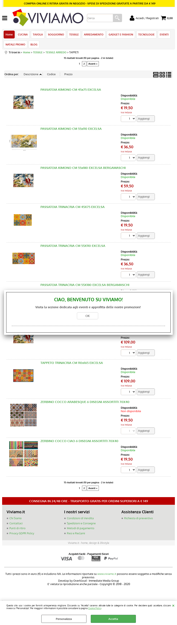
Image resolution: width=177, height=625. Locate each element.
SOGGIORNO (56, 34)
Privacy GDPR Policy (21, 533)
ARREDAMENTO (94, 34)
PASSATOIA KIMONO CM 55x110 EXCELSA (71, 129)
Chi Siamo (15, 518)
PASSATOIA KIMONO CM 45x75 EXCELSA (70, 90)
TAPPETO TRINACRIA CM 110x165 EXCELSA (71, 363)
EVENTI (164, 34)
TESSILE (74, 34)
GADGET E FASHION (121, 34)
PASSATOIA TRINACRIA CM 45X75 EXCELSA (72, 207)
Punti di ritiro (17, 528)
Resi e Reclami (76, 533)
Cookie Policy (94, 608)
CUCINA (23, 34)
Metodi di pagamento (80, 528)
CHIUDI (173, 605)
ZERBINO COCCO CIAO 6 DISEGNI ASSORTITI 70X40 (79, 441)
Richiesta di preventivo (138, 518)
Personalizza (64, 619)
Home (9, 34)
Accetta (113, 619)
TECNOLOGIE (146, 34)
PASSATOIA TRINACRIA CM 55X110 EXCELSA (72, 246)
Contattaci (16, 523)
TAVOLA (38, 34)
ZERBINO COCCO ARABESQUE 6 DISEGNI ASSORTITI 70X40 (85, 402)
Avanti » (92, 63)
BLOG (33, 44)
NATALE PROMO (15, 44)
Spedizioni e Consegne (81, 523)
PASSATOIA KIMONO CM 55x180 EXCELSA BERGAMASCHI (83, 168)
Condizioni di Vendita (80, 518)
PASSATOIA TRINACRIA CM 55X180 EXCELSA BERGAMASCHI (84, 285)
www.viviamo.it (106, 574)
